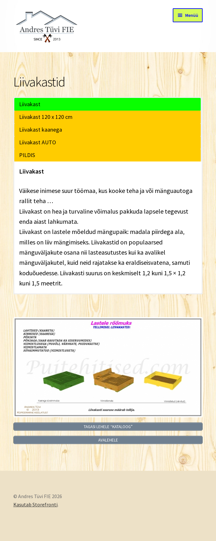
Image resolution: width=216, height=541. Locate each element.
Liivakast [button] (29, 104)
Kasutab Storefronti (35, 504)
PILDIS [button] (27, 155)
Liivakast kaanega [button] (40, 129)
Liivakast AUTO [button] (37, 142)
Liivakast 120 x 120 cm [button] (46, 116)
